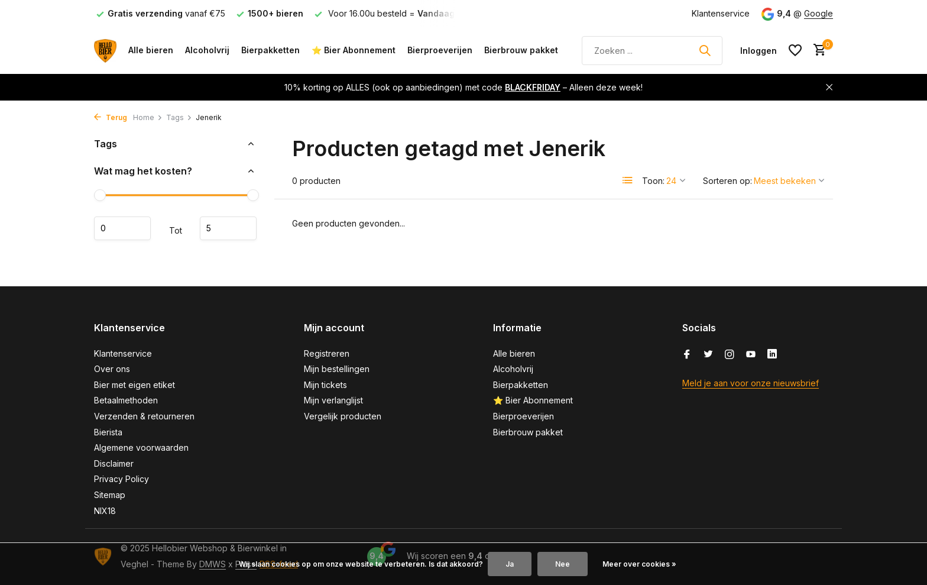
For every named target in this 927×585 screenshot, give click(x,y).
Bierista (108, 432)
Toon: (653, 181)
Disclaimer (114, 463)
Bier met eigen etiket (134, 385)
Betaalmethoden (126, 400)
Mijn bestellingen (336, 369)
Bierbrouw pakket (521, 50)
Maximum (228, 228)
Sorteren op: (727, 181)
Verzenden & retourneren (144, 416)
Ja (509, 564)
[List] (628, 180)
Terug (110, 117)
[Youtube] (751, 355)
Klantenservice (721, 13)
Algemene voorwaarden (141, 447)
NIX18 (105, 511)
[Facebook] (687, 355)
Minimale (122, 228)
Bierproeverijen (439, 50)
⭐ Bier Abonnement (354, 50)
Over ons (112, 369)
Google (818, 13)
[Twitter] (708, 355)
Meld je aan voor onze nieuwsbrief (750, 383)
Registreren (326, 353)
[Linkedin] (772, 355)
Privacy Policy (121, 479)
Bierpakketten (270, 50)
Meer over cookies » (639, 564)
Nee (562, 564)
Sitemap (109, 495)
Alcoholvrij (207, 50)
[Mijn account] (758, 51)
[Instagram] (729, 355)
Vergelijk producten (342, 416)
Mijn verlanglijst (333, 400)
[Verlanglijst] (795, 50)
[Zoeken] (652, 50)
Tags (179, 117)
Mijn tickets (325, 385)
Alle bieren (150, 50)
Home (148, 117)
